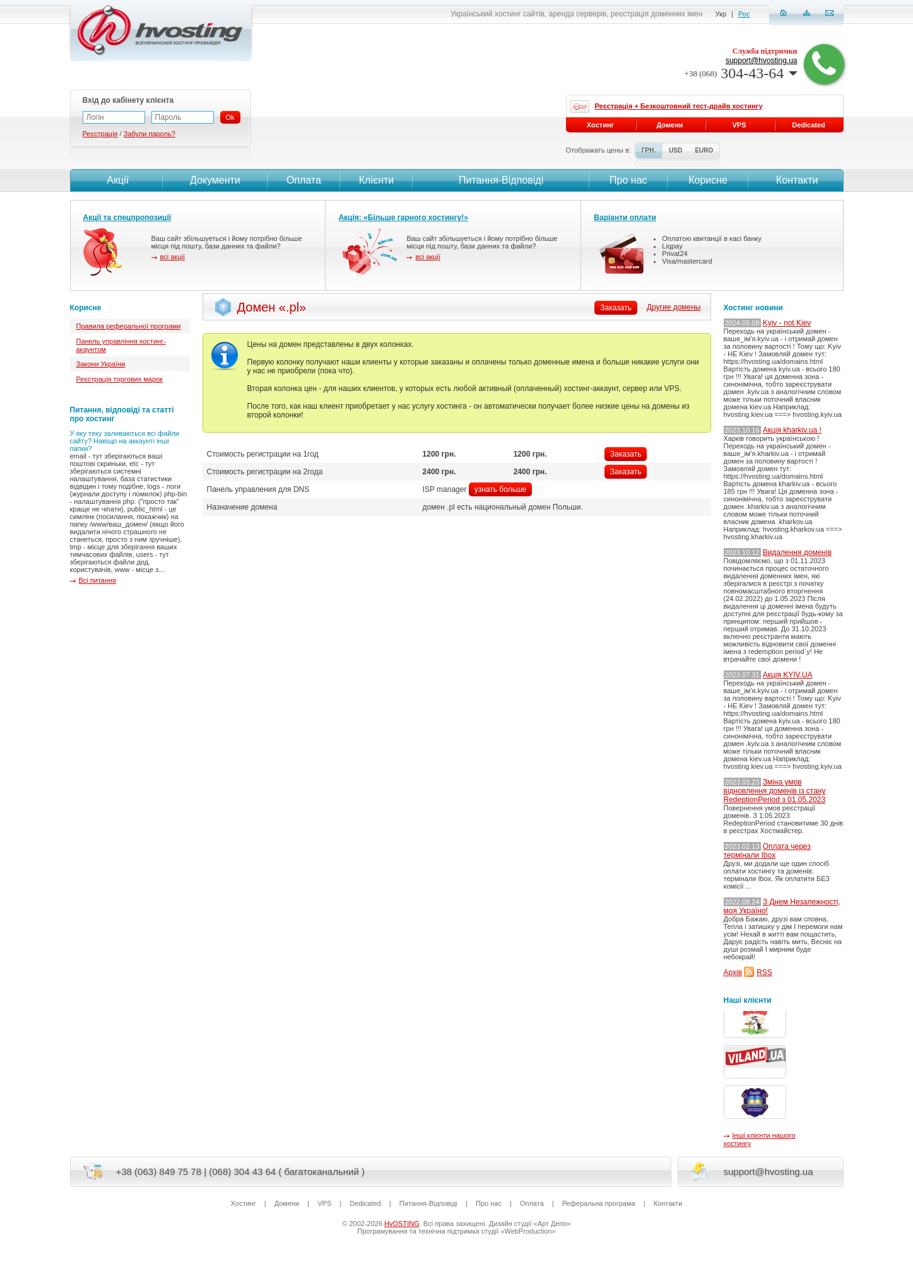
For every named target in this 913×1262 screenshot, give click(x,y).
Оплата (303, 180)
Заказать (626, 454)
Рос (744, 14)
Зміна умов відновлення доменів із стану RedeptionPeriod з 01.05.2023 (775, 791)
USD (675, 150)
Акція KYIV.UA (788, 674)
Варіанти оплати (625, 217)
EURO (704, 150)
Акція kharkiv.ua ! (792, 430)
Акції (116, 180)
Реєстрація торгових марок (119, 379)
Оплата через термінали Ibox (767, 851)
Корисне (707, 180)
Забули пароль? (149, 133)
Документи (215, 180)
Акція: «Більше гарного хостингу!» (403, 217)
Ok (230, 117)
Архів (733, 972)
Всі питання (98, 580)
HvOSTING (402, 1223)
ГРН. (649, 150)
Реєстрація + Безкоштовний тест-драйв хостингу (679, 106)
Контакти (795, 180)
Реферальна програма (598, 1203)
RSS (764, 972)
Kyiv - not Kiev (787, 322)
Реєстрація (100, 133)
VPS (739, 125)
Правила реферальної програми (128, 326)
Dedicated (808, 125)
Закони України (101, 364)
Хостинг (600, 125)
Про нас (628, 180)
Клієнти (376, 180)
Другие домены (674, 307)
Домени (669, 125)
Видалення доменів (797, 552)
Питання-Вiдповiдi (501, 180)
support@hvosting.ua (762, 60)
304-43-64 (741, 73)
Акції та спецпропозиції (127, 217)
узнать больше (500, 489)
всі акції (172, 256)
